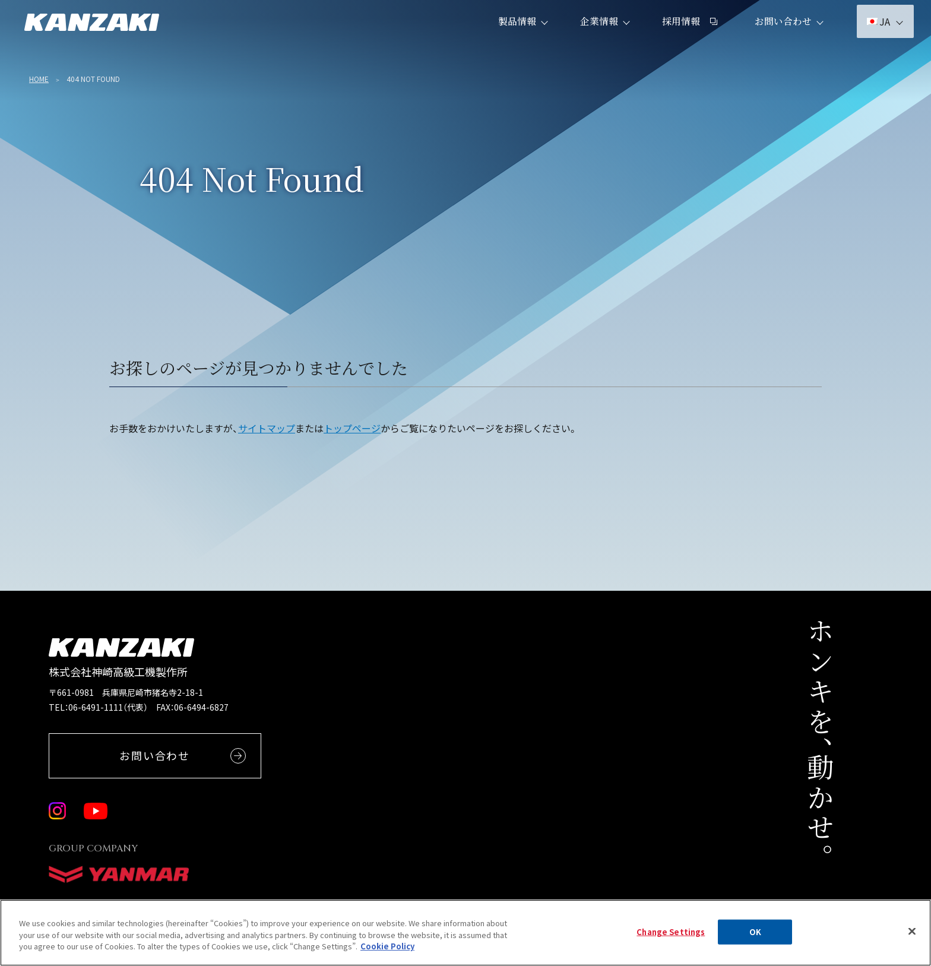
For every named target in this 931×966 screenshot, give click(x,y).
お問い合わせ (776, 35)
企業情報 (592, 35)
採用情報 (682, 35)
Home (39, 79)
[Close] (912, 938)
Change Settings (670, 938)
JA (871, 35)
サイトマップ (266, 428)
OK (755, 938)
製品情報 (510, 35)
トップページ (352, 428)
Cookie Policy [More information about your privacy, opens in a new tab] (387, 953)
